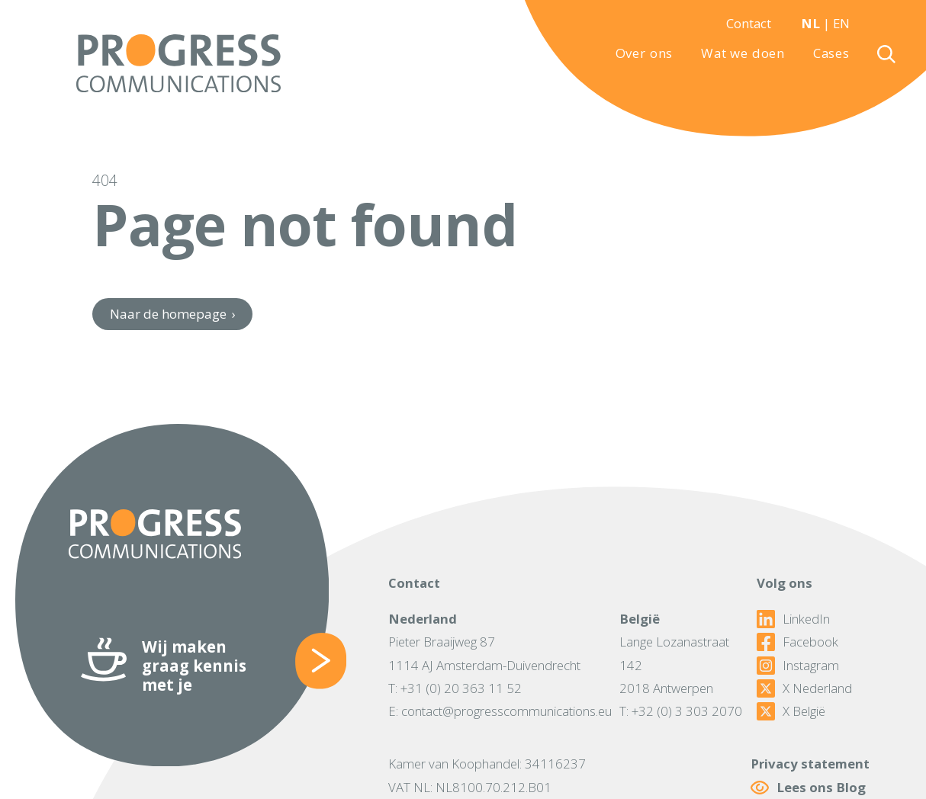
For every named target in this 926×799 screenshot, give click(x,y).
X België (791, 711)
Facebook (797, 642)
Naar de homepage (173, 313)
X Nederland (804, 688)
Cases (831, 53)
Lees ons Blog (808, 787)
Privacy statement (810, 763)
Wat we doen (743, 53)
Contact (748, 23)
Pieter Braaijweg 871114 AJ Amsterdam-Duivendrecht (484, 653)
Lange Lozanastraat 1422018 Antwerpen (674, 665)
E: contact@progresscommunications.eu (500, 711)
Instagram (798, 665)
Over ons (645, 53)
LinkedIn (793, 619)
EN (841, 23)
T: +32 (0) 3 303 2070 (680, 711)
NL (810, 23)
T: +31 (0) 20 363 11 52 (455, 688)
